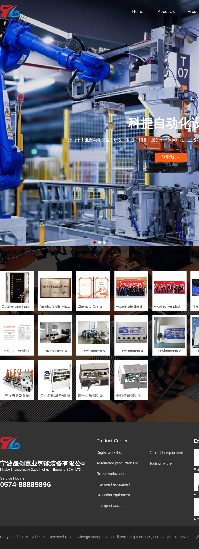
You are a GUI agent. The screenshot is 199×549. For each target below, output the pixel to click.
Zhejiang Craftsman (93, 306)
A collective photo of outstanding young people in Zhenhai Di (169, 306)
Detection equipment (113, 495)
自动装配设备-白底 (55, 395)
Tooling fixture (160, 463)
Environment (146, 252)
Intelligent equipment (113, 484)
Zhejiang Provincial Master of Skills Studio (17, 351)
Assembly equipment (166, 453)
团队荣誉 (113, 252)
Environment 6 (55, 351)
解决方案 (16, 252)
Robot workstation (111, 474)
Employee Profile (178, 252)
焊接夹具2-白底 (17, 395)
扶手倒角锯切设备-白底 (93, 395)
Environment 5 (93, 351)
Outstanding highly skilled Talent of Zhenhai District (17, 306)
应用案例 (48, 252)
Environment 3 (169, 351)
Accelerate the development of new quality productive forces (131, 306)
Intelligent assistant (112, 505)
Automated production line (118, 463)
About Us (166, 11)
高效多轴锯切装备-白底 (131, 395)
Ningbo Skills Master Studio (55, 306)
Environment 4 (131, 351)
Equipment (81, 252)
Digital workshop (110, 452)
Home (137, 11)
